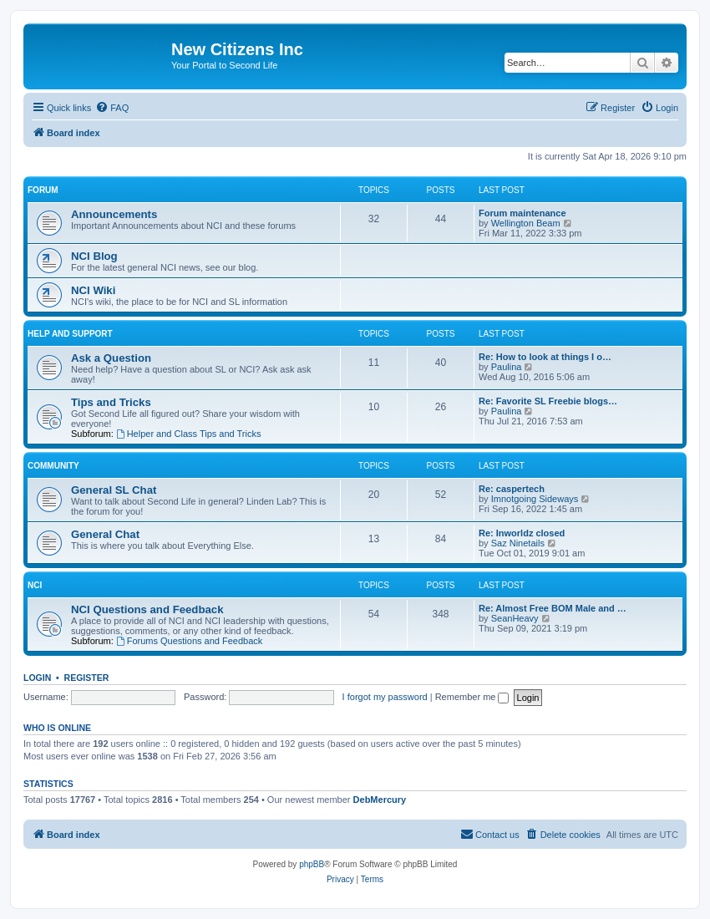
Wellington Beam (525, 223)
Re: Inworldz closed (522, 533)
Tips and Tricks (111, 402)
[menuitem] (112, 108)
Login (37, 678)
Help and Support (70, 333)
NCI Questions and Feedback (147, 609)
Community (53, 465)
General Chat (105, 534)
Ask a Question (111, 358)
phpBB (311, 864)
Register (86, 678)
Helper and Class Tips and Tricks (188, 434)
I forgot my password (385, 697)
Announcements (114, 214)
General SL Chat (113, 490)
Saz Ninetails (518, 543)
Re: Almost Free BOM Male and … (552, 608)
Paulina (506, 367)
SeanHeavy (515, 618)
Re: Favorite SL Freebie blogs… (548, 401)
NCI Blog (94, 256)
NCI (35, 585)
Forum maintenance (522, 213)
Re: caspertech (512, 489)
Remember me (472, 697)
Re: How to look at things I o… (545, 357)
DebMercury (380, 800)
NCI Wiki (93, 290)
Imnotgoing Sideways (535, 499)
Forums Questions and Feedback (189, 641)
